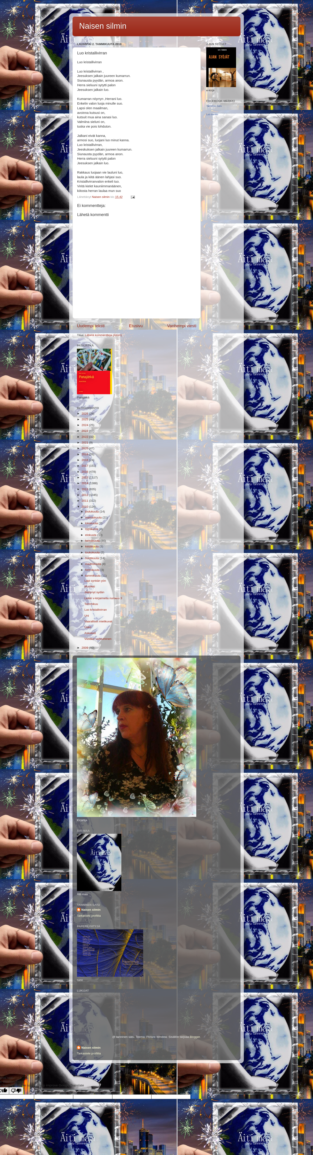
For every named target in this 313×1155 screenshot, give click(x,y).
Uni (86, 615)
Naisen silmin (102, 26)
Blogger (195, 1036)
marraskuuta (94, 517)
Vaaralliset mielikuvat (98, 621)
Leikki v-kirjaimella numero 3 (103, 598)
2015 (85, 477)
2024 (85, 425)
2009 (85, 647)
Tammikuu (91, 604)
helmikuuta (92, 570)
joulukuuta (92, 511)
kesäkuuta (92, 546)
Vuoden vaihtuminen (98, 639)
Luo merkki (212, 114)
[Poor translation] (16, 1090)
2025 (85, 419)
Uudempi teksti (91, 325)
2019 (85, 454)
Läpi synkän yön (95, 580)
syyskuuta (92, 529)
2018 (85, 460)
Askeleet (90, 633)
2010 (85, 506)
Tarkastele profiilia (89, 915)
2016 (85, 471)
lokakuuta (92, 523)
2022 (85, 436)
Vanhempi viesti (181, 325)
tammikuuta (93, 575)
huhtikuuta (92, 558)
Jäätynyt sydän (94, 592)
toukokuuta (93, 552)
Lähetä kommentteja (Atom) (103, 335)
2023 (85, 430)
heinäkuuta (93, 540)
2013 (85, 489)
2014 (85, 483)
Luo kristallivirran (95, 609)
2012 (85, 495)
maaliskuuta (93, 564)
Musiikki (89, 586)
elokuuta (91, 535)
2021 (85, 442)
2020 (85, 448)
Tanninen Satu (214, 106)
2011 (85, 500)
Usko (87, 627)
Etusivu (136, 325)
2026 (85, 413)
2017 (85, 465)
